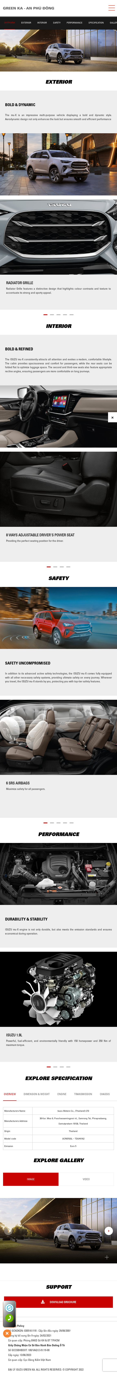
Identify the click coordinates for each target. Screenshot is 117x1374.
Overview (9, 22)
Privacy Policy (16, 1325)
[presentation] (8, 1231)
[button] (45, 314)
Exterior (26, 22)
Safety (57, 22)
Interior (42, 22)
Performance (74, 22)
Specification (96, 22)
